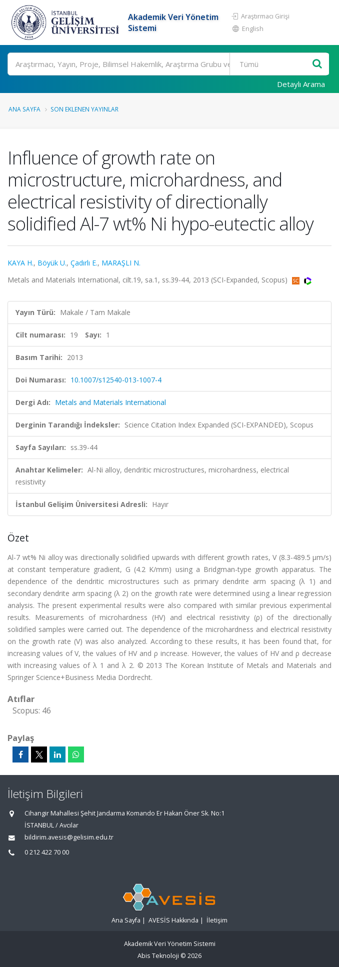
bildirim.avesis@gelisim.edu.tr (69, 837)
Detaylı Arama (301, 84)
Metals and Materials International (110, 402)
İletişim (217, 920)
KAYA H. (21, 263)
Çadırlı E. (84, 263)
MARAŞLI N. (121, 263)
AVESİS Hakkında (173, 920)
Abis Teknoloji (158, 956)
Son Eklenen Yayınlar (84, 109)
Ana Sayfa (24, 109)
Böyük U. (52, 263)
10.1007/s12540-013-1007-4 (116, 379)
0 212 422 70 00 (46, 852)
